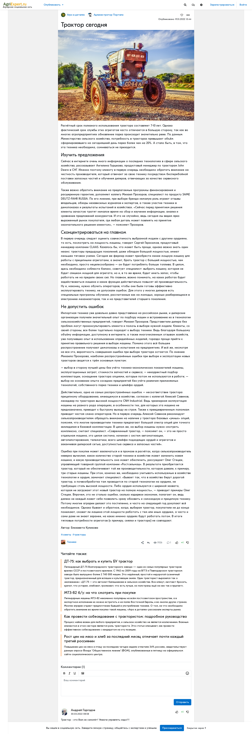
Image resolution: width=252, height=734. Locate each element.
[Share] (142, 542)
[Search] (185, 5)
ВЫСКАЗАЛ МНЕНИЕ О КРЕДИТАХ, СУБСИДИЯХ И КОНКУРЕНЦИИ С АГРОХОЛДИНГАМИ (231, 643)
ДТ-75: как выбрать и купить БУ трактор (98, 561)
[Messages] (193, 5)
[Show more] (24, 82)
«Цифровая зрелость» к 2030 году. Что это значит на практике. (231, 470)
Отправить (182, 702)
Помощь (8, 723)
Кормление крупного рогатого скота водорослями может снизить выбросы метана (231, 660)
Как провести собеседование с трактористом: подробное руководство (125, 616)
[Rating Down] (187, 542)
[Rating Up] (177, 542)
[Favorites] (182, 14)
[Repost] (148, 542)
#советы (66, 534)
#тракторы (79, 534)
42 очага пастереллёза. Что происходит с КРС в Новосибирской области (231, 172)
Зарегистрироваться (222, 4)
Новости (9, 20)
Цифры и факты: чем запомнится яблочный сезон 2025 (231, 579)
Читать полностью (223, 34)
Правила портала (14, 712)
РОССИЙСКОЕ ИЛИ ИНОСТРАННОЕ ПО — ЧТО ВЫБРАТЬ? (231, 338)
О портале (10, 715)
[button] (193, 5)
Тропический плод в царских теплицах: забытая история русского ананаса (231, 112)
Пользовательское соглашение (20, 708)
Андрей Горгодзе (83, 710)
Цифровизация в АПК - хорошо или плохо (231, 391)
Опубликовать (52, 4)
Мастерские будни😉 (225, 298)
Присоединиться (172, 728)
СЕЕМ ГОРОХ (220, 258)
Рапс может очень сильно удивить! (231, 596)
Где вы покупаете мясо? (227, 38)
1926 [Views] (158, 542)
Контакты (9, 719)
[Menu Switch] (21, 731)
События (9, 32)
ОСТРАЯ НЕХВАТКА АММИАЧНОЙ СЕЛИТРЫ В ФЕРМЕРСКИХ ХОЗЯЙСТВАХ (231, 315)
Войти (243, 4)
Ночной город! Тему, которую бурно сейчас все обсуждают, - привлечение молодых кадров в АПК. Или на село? (231, 681)
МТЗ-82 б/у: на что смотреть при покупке (100, 592)
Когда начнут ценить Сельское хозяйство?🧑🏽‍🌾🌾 (231, 620)
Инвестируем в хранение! (228, 151)
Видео (8, 26)
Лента (8, 15)
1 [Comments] (169, 542)
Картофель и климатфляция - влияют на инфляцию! (231, 701)
